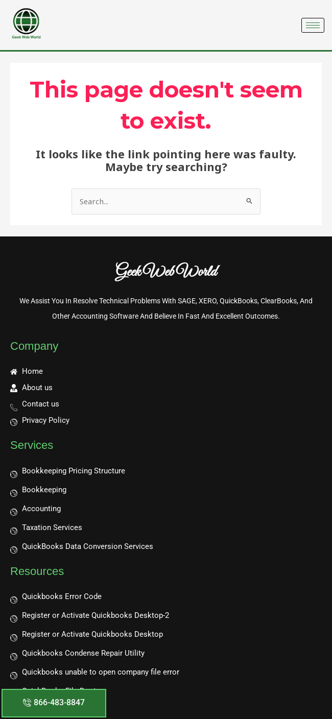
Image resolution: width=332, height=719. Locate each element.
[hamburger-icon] (312, 25)
